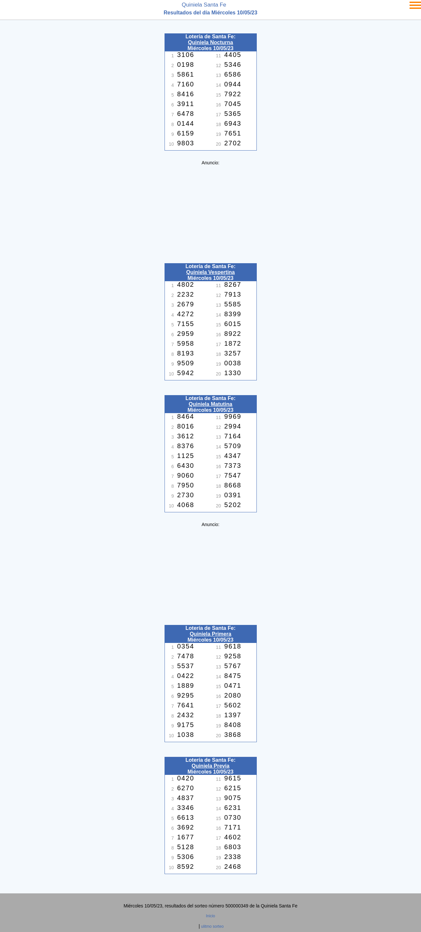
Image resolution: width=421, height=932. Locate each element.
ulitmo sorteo (212, 926)
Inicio (210, 916)
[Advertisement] (211, 211)
